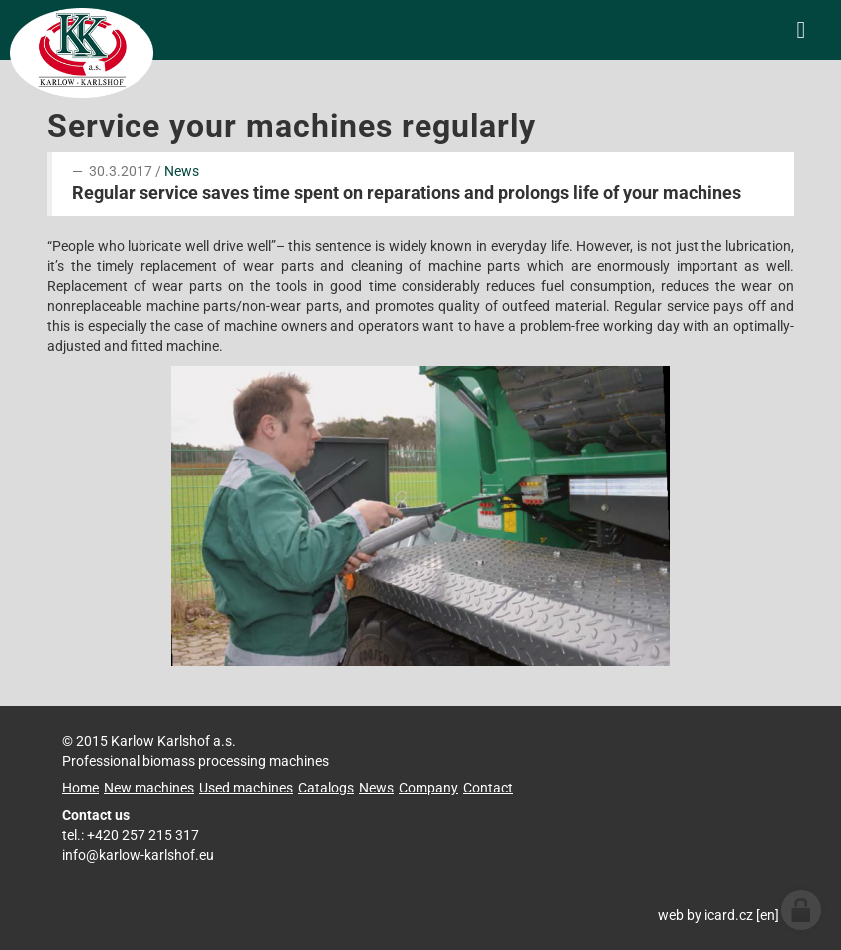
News (181, 171)
